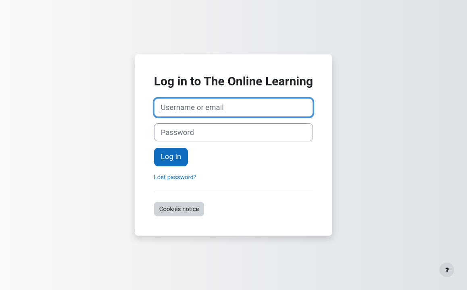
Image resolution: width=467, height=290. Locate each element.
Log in (171, 156)
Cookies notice (179, 209)
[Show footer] (447, 270)
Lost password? (175, 177)
